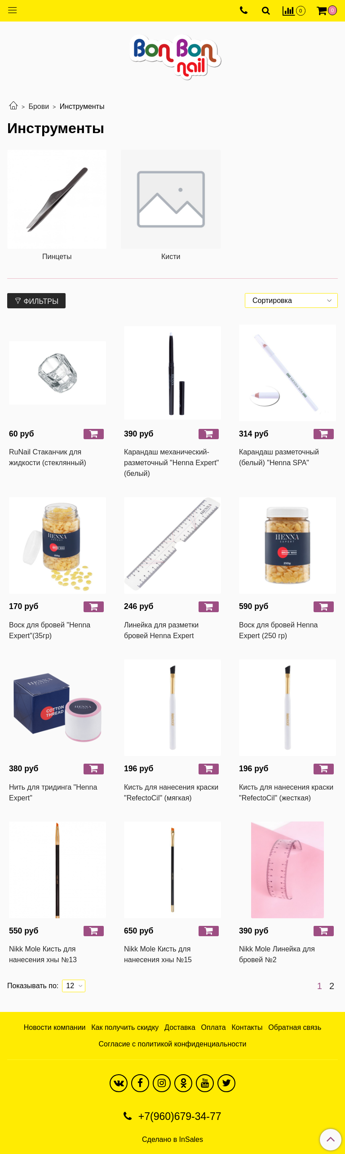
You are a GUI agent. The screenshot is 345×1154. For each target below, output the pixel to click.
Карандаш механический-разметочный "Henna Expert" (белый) (171, 462)
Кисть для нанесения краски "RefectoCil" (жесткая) (286, 792)
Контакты (246, 1027)
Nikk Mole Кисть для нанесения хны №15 (158, 954)
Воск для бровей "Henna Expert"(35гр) (49, 630)
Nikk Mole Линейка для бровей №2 (277, 954)
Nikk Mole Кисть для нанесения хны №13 (43, 954)
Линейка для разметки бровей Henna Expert (161, 630)
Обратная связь (294, 1027)
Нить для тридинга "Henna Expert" (53, 792)
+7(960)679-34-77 (178, 1116)
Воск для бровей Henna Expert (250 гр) (278, 630)
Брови (38, 106)
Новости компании (55, 1027)
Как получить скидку (125, 1027)
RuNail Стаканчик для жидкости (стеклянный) (47, 457)
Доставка (179, 1027)
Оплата (213, 1027)
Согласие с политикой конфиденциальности (173, 1044)
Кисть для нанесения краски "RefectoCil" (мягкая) (171, 792)
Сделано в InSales (172, 1139)
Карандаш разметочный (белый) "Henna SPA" (279, 457)
